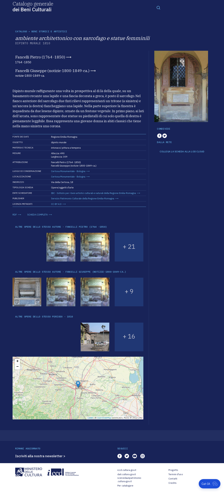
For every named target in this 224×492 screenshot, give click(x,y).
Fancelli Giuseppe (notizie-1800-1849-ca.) (52, 70)
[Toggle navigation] (158, 7)
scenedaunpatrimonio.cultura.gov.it (129, 479)
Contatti (172, 478)
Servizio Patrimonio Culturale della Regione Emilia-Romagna (82, 198)
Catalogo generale (33, 6)
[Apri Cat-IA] (209, 483)
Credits (172, 482)
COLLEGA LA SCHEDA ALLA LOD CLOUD (182, 151)
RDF (15, 214)
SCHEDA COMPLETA (37, 214)
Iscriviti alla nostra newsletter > (40, 456)
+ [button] (17, 361)
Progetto (173, 470)
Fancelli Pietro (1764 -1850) (40, 57)
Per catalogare (125, 485)
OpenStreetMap (104, 418)
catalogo (21, 31)
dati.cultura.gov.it (126, 474)
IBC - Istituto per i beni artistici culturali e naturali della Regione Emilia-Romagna (93, 193)
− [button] (17, 367)
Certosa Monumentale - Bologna (68, 171)
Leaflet (90, 418)
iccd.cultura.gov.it (126, 470)
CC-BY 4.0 (56, 204)
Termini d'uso (175, 474)
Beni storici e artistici (49, 31)
